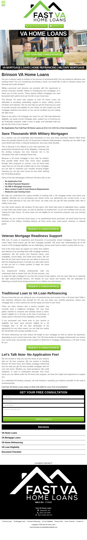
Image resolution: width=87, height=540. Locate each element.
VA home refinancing (10, 335)
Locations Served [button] (43, 463)
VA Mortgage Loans (11, 438)
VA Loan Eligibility (10, 447)
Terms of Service (70, 521)
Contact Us (56, 26)
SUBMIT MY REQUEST (43, 419)
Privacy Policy (58, 521)
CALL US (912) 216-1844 (36, 26)
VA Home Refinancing (12, 442)
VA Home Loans (9, 433)
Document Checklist (11, 452)
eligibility (5, 198)
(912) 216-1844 (50, 128)
